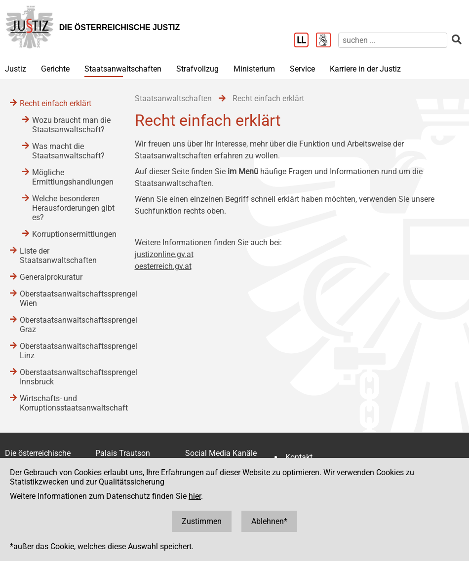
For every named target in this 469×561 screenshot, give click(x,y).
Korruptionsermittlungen (73, 234)
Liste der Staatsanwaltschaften (58, 255)
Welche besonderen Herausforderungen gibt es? (73, 208)
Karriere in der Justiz (365, 69)
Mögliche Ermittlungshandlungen (73, 177)
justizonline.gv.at (164, 254)
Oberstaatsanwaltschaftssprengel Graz (67, 324)
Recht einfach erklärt (55, 103)
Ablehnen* (269, 521)
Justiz (15, 69)
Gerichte (55, 69)
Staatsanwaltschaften (122, 69)
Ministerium (254, 69)
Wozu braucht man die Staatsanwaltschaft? (71, 124)
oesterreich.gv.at (163, 266)
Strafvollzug (197, 69)
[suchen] (392, 40)
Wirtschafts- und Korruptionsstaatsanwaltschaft (67, 403)
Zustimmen (202, 521)
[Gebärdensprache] (327, 41)
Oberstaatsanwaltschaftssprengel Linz (67, 350)
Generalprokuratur (51, 277)
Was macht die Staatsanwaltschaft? (68, 151)
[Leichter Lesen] (305, 41)
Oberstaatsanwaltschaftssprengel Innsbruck (67, 377)
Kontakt (299, 457)
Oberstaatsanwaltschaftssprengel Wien (67, 298)
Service (302, 69)
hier (195, 496)
